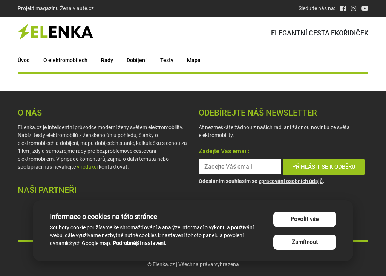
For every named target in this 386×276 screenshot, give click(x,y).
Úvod (24, 60)
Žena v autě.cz (77, 8)
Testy (166, 60)
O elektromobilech (65, 60)
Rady (107, 60)
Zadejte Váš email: (224, 151)
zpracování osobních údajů (291, 181)
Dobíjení (137, 60)
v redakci (87, 167)
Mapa (194, 60)
